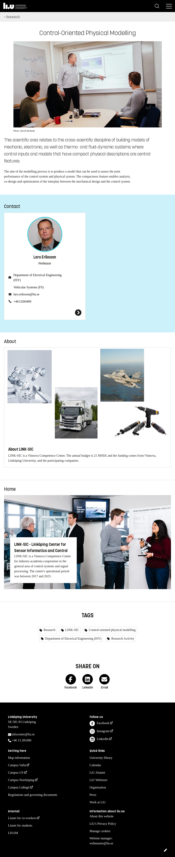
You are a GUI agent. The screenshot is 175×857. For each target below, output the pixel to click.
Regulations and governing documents (32, 794)
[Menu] (169, 6)
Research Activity (122, 638)
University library (101, 757)
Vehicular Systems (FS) (28, 287)
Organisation (98, 787)
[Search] (157, 6)
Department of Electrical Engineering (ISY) (37, 277)
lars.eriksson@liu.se (26, 294)
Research (13, 16)
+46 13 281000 (21, 740)
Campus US (15, 772)
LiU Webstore (99, 780)
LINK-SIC (72, 630)
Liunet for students (20, 825)
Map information (19, 757)
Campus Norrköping (21, 780)
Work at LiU (98, 802)
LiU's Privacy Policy (103, 823)
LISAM (13, 833)
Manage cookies (100, 831)
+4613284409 (22, 301)
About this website (102, 816)
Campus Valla (17, 765)
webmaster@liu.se (101, 843)
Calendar (95, 765)
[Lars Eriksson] (44, 312)
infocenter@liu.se (23, 734)
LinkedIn (99, 739)
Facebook (99, 723)
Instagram (100, 731)
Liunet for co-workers (22, 818)
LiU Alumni (97, 772)
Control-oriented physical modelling (112, 630)
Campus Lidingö (18, 787)
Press (93, 794)
